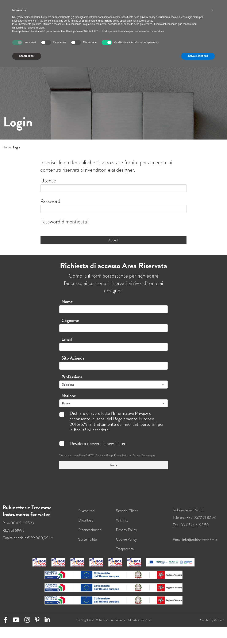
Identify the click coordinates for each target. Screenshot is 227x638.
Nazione (68, 395)
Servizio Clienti (127, 514)
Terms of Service (141, 455)
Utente (48, 180)
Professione (71, 376)
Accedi (113, 240)
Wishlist (122, 523)
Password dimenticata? (64, 221)
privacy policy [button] (147, 17)
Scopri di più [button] (26, 56)
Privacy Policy (121, 455)
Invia (113, 465)
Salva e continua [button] (198, 56)
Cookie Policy (126, 542)
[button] (212, 10)
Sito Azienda (72, 358)
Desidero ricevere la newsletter (98, 443)
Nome (67, 301)
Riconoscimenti (90, 533)
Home (7, 147)
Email (66, 339)
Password (50, 201)
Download (85, 523)
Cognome (70, 320)
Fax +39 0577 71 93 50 (191, 528)
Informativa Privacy (130, 413)
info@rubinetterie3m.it (200, 543)
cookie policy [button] (146, 20)
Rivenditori (86, 514)
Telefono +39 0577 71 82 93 (194, 521)
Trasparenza (125, 552)
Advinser (219, 624)
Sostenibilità (87, 542)
